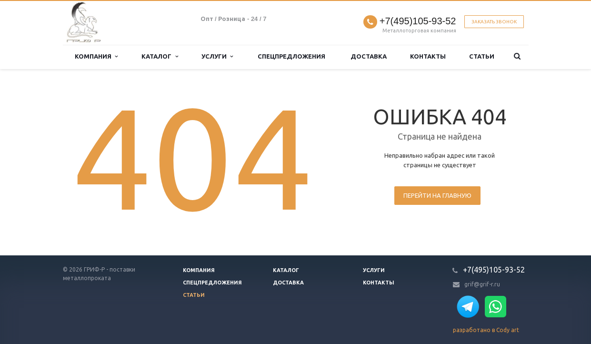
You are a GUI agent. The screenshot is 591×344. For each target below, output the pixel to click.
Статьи (481, 56)
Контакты (428, 56)
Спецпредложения (291, 56)
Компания (96, 56)
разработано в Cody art (486, 330)
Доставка (369, 56)
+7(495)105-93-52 (418, 21)
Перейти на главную (437, 195)
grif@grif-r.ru (482, 284)
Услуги (217, 56)
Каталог (159, 56)
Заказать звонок (494, 21)
